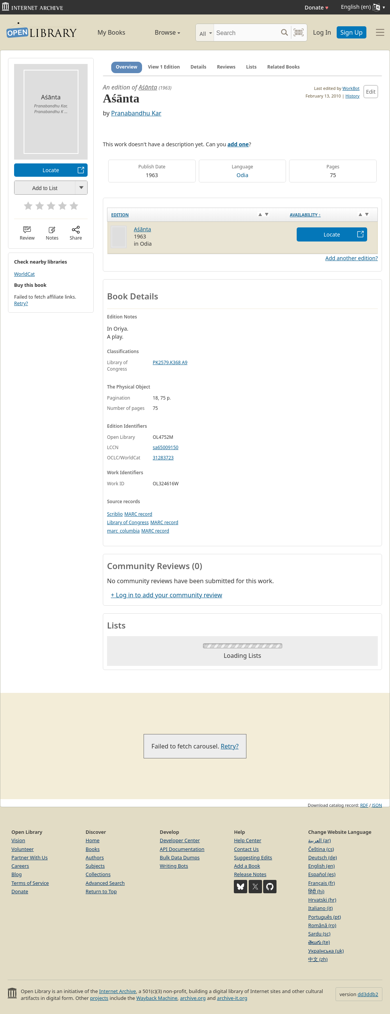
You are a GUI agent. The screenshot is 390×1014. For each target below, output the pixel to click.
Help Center (247, 840)
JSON (377, 805)
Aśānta (148, 87)
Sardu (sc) (319, 933)
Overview (126, 67)
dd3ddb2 (368, 994)
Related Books (283, 67)
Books (93, 849)
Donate (317, 7)
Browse (159, 32)
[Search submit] (284, 32)
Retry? (21, 303)
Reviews (226, 67)
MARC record (138, 514)
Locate (51, 170)
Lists (251, 67)
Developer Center (180, 840)
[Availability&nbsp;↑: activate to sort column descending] (331, 214)
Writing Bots (174, 865)
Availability (305, 215)
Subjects (95, 865)
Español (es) (322, 874)
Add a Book (247, 865)
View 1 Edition (164, 67)
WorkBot (351, 88)
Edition (120, 215)
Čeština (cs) (321, 849)
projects (99, 998)
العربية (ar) (319, 840)
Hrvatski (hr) (322, 899)
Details (198, 67)
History (352, 96)
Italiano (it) (320, 908)
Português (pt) (324, 916)
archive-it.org (232, 998)
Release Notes (250, 874)
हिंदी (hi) (316, 891)
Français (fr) (321, 883)
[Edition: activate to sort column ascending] (196, 214)
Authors (95, 857)
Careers (20, 865)
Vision (18, 840)
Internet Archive (117, 991)
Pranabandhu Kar (136, 113)
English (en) (321, 865)
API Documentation (182, 849)
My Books (111, 32)
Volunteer (22, 849)
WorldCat (24, 274)
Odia (242, 175)
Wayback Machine (156, 998)
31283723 (163, 457)
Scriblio (115, 514)
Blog (16, 874)
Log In (322, 32)
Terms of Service (30, 883)
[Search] (246, 32)
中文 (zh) (318, 959)
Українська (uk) (326, 950)
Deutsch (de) (322, 857)
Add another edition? (351, 258)
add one (238, 144)
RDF (364, 805)
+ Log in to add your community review (166, 595)
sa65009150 (165, 447)
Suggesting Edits (253, 857)
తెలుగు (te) (319, 942)
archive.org (193, 998)
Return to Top (101, 891)
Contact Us (246, 849)
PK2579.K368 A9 (170, 362)
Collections (98, 874)
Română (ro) (322, 925)
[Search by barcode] (298, 32)
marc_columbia (123, 531)
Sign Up (351, 32)
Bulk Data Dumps (180, 857)
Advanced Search (105, 883)
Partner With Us (29, 857)
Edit (371, 91)
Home (92, 840)
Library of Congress (128, 522)
